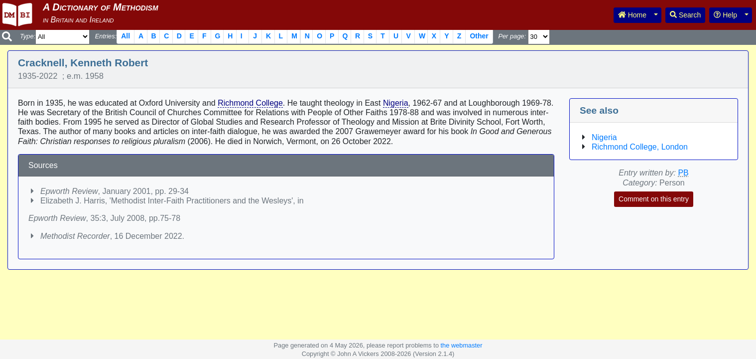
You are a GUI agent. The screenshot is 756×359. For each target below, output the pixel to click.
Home (632, 15)
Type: (27, 36)
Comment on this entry (654, 199)
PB (683, 173)
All (125, 36)
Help (725, 15)
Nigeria (395, 103)
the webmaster (462, 345)
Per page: (512, 36)
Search (685, 15)
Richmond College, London (640, 147)
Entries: (106, 36)
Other (479, 36)
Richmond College (250, 103)
